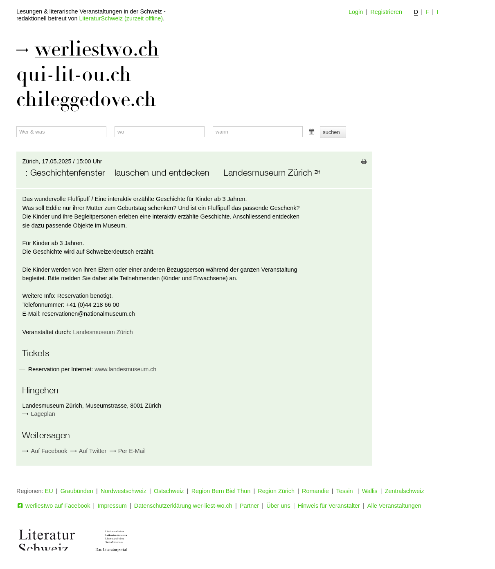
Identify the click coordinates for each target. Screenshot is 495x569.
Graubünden (77, 491)
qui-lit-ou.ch (73, 74)
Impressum (112, 505)
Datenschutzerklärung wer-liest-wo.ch (183, 505)
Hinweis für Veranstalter (329, 505)
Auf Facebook (44, 451)
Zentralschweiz (404, 491)
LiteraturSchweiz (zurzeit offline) (121, 18)
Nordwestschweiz (123, 491)
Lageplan (43, 414)
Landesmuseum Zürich (103, 332)
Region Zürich (276, 491)
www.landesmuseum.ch (125, 369)
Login (356, 12)
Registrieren (386, 12)
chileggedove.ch (86, 99)
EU (49, 491)
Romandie (315, 491)
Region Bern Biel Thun (221, 491)
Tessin (345, 491)
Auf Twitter (88, 451)
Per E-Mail (128, 451)
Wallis (370, 491)
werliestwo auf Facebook (53, 505)
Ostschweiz (169, 491)
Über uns (278, 505)
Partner (249, 505)
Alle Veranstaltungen (394, 505)
